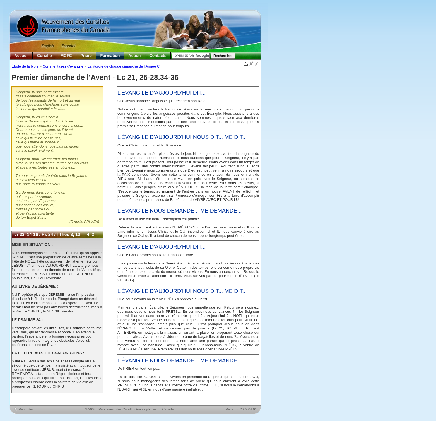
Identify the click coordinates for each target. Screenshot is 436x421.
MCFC (66, 55)
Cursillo (44, 55)
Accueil (21, 55)
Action (134, 55)
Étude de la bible (24, 66)
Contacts (157, 55)
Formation (110, 55)
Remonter (26, 409)
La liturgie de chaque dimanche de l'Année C (124, 66)
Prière (86, 55)
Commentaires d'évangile (63, 66)
